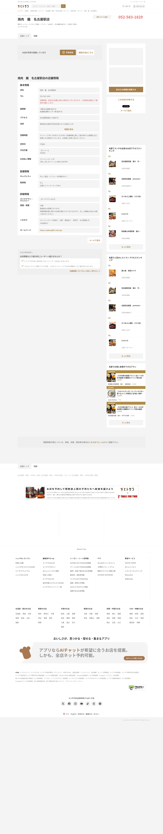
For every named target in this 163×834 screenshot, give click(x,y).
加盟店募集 (75, 672)
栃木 (50, 618)
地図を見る (68, 129)
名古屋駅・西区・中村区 (26, 475)
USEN (17, 672)
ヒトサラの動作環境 (46, 672)
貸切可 (75, 220)
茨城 (45, 618)
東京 (39, 613)
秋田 (22, 618)
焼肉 (19, 24)
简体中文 (81, 714)
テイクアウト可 (22, 26)
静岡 (68, 618)
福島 (17, 622)
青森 (24, 613)
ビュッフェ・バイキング (28, 24)
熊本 (131, 618)
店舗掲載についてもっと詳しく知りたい (84, 271)
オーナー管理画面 (103, 672)
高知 (108, 618)
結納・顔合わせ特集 (77, 583)
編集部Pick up (48, 558)
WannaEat (129, 575)
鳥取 (113, 618)
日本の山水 (129, 579)
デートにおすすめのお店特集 (80, 567)
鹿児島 (131, 622)
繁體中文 (89, 714)
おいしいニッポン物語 (51, 571)
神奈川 (46, 613)
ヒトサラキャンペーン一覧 (52, 587)
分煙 (61, 220)
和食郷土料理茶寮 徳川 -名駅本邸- (131, 231)
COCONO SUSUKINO (105, 575)
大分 (136, 618)
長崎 (142, 613)
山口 (119, 622)
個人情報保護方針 (39, 681)
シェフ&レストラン (23, 558)
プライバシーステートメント (74, 681)
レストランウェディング (133, 571)
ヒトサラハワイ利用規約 (76, 678)
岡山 (108, 622)
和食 (37, 24)
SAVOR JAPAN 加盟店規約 (67, 675)
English (73, 714)
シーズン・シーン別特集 (79, 558)
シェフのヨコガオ (22, 575)
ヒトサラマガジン (49, 567)
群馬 (39, 622)
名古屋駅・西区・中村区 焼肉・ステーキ (57, 11)
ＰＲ (99, 558)
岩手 (29, 613)
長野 (73, 613)
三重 (62, 622)
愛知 (73, 618)
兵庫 (91, 613)
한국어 (96, 714)
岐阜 (62, 618)
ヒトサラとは (35, 672)
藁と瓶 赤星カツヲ (128, 271)
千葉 (52, 613)
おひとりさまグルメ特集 (79, 587)
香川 (113, 613)
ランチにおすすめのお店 (79, 579)
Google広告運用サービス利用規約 (87, 675)
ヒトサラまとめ (48, 579)
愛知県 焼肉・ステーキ (37, 11)
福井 (62, 627)
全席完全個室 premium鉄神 (131, 179)
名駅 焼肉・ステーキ (76, 11)
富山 (68, 622)
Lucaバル (124, 214)
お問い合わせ (67, 672)
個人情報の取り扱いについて (55, 681)
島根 (119, 618)
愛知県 (27, 11)
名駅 (38, 475)
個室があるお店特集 (77, 591)
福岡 (131, 613)
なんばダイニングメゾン (106, 563)
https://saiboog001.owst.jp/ (51, 230)
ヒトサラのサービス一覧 (137, 2)
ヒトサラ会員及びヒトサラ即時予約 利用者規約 (29, 675)
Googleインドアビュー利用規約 (109, 675)
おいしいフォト (130, 567)
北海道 (18, 613)
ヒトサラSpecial (49, 563)
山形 (28, 618)
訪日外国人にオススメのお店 (53, 583)
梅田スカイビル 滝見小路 (106, 571)
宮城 (17, 618)
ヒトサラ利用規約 (115, 672)
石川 (73, 622)
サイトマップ (58, 672)
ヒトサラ (20, 11)
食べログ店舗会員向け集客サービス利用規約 (29, 678)
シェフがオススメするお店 (25, 567)
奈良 (85, 618)
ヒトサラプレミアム (23, 571)
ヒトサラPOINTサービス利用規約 (95, 678)
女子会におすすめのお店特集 (80, 563)
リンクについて (85, 672)
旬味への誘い (47, 575)
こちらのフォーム (96, 442)
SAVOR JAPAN (130, 563)
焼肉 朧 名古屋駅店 (34, 19)
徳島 (108, 613)
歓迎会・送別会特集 (77, 575)
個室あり (68, 220)
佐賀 (136, 613)
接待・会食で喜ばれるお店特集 (81, 571)
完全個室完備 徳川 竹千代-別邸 (131, 161)
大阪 (85, 613)
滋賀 (98, 618)
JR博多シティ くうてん (106, 567)
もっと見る (126, 246)
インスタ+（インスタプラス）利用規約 (56, 678)
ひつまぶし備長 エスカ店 (131, 196)
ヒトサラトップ (25, 672)
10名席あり (44, 223)
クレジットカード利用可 (49, 220)
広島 (113, 622)
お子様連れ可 (84, 220)
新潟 (62, 613)
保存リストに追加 (101, 17)
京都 (96, 613)
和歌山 (91, 618)
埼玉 (39, 618)
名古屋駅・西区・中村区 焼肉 (82, 475)
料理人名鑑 (19, 563)
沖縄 (138, 622)
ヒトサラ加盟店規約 (52, 675)
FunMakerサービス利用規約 (24, 681)
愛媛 (119, 613)
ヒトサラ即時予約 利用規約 (130, 672)
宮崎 (142, 618)
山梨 (68, 613)
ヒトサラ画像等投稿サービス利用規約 (118, 678)
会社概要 (94, 672)
